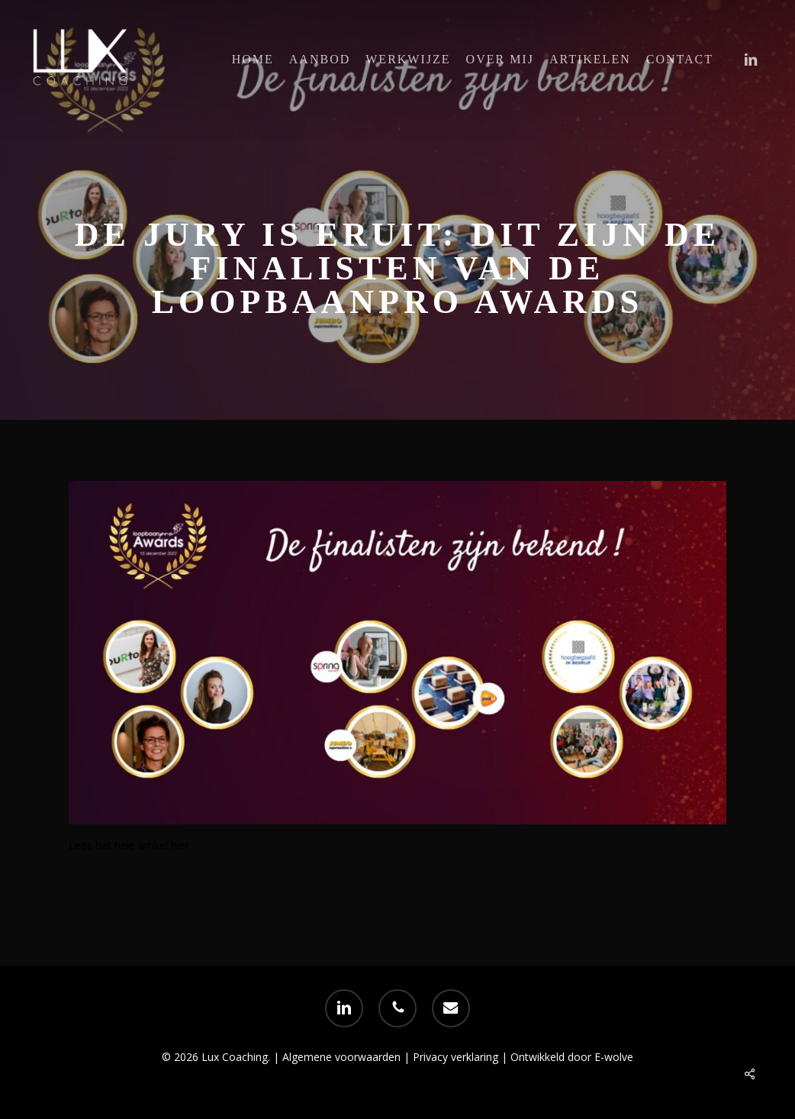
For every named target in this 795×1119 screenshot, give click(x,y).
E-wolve (613, 1057)
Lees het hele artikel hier (129, 845)
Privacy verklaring (457, 1057)
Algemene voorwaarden (341, 1057)
